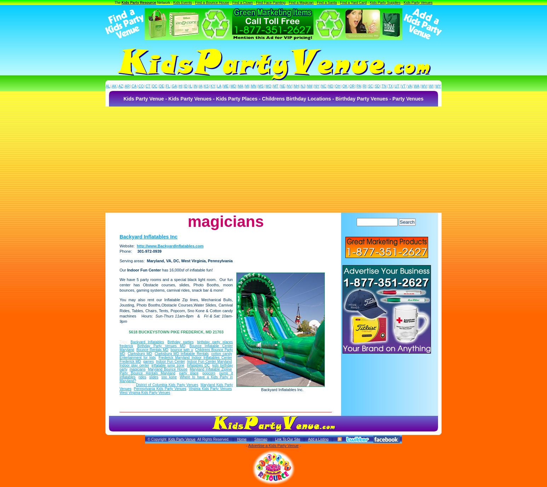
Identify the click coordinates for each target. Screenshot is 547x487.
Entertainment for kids (138, 358)
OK (344, 86)
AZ (121, 86)
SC (370, 86)
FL (168, 86)
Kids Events (182, 3)
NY (316, 86)
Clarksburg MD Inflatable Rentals (182, 354)
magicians (137, 369)
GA (174, 86)
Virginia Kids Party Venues (210, 389)
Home (242, 439)
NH (296, 86)
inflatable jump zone (167, 365)
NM (310, 86)
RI (364, 86)
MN (254, 86)
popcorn (208, 373)
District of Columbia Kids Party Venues (167, 385)
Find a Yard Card (353, 3)
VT (403, 86)
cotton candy (221, 354)
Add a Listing (318, 439)
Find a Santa (327, 3)
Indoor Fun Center (170, 361)
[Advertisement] (273, 159)
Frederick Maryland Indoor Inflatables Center (195, 358)
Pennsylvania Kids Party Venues (160, 389)
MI (247, 86)
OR (352, 86)
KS (206, 86)
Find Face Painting (271, 3)
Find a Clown (242, 3)
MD (233, 86)
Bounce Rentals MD (152, 350)
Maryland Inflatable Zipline (211, 369)
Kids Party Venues (418, 3)
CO (141, 86)
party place (189, 373)
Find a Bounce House (212, 3)
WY (438, 86)
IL (190, 86)
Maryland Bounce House (168, 369)
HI (180, 86)
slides (154, 377)
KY (213, 86)
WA (417, 86)
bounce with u (182, 350)
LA (219, 86)
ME (226, 86)
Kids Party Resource (139, 3)
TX (390, 86)
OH (337, 86)
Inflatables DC (198, 365)
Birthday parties (180, 342)
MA (240, 86)
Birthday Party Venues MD (161, 346)
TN (384, 86)
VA (410, 86)
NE (282, 86)
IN (195, 86)
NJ (303, 86)
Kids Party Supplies (385, 3)
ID (186, 86)
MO (268, 86)
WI (431, 86)
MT (275, 86)
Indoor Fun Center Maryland (209, 361)
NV (289, 86)
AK (114, 86)
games (148, 361)
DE (161, 86)
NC (323, 86)
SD (377, 86)
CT (148, 86)
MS (261, 86)
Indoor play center (134, 365)
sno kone (169, 377)
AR (127, 86)
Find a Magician (301, 3)
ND (330, 86)
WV (424, 86)
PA (359, 86)
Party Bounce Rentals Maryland (147, 373)
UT (397, 86)
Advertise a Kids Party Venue (273, 445)
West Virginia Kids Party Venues (145, 393)
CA (134, 86)
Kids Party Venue (182, 439)
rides (142, 377)
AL (108, 86)
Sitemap (260, 439)
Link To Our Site (287, 439)
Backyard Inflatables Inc (149, 237)
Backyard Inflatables (147, 342)
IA (200, 86)
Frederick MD (130, 361)
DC (154, 86)
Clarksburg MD (140, 354)
